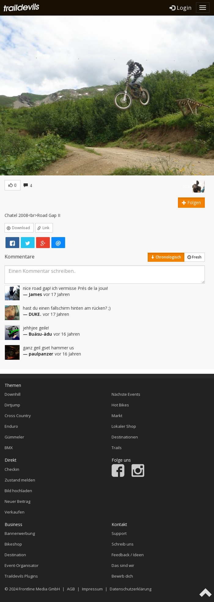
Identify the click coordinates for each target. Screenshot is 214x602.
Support (119, 533)
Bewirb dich (122, 576)
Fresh (194, 257)
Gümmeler (14, 437)
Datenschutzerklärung (130, 589)
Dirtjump (12, 405)
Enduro (11, 426)
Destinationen (125, 437)
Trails (117, 447)
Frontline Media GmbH (39, 589)
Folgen (191, 202)
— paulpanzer (38, 354)
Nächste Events (126, 394)
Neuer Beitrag (17, 501)
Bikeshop (13, 544)
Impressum (92, 589)
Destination (15, 554)
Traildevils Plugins (21, 576)
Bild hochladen (18, 490)
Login (180, 7)
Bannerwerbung (20, 533)
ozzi (186, 186)
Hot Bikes (120, 405)
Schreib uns (123, 544)
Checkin (12, 469)
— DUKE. (32, 314)
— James (32, 294)
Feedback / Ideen (128, 554)
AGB (71, 589)
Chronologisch (166, 257)
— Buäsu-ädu (37, 334)
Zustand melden (20, 480)
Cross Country (18, 415)
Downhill (12, 394)
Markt (117, 415)
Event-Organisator (22, 565)
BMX (9, 447)
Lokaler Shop (124, 426)
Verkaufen (14, 512)
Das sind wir (123, 565)
